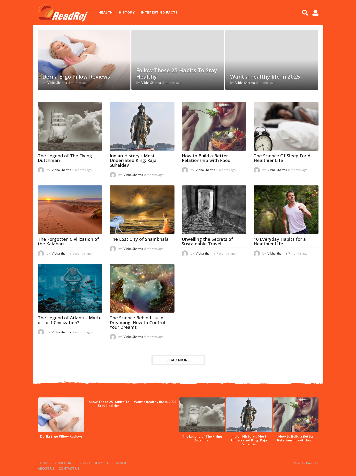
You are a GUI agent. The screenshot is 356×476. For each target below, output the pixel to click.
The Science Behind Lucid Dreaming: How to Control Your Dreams (137, 322)
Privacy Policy (90, 463)
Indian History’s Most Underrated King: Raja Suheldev (133, 160)
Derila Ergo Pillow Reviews (76, 76)
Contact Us (69, 468)
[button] (305, 12)
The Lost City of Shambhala (139, 239)
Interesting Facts (159, 12)
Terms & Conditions (55, 463)
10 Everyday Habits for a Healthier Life (280, 241)
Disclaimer (116, 463)
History (127, 12)
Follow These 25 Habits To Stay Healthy (176, 73)
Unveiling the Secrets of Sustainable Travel (207, 241)
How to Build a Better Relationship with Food (206, 158)
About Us (46, 468)
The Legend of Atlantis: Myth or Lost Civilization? (69, 320)
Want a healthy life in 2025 (265, 76)
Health (105, 12)
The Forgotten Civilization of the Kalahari (68, 241)
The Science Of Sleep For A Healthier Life (282, 158)
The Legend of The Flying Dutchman (65, 158)
